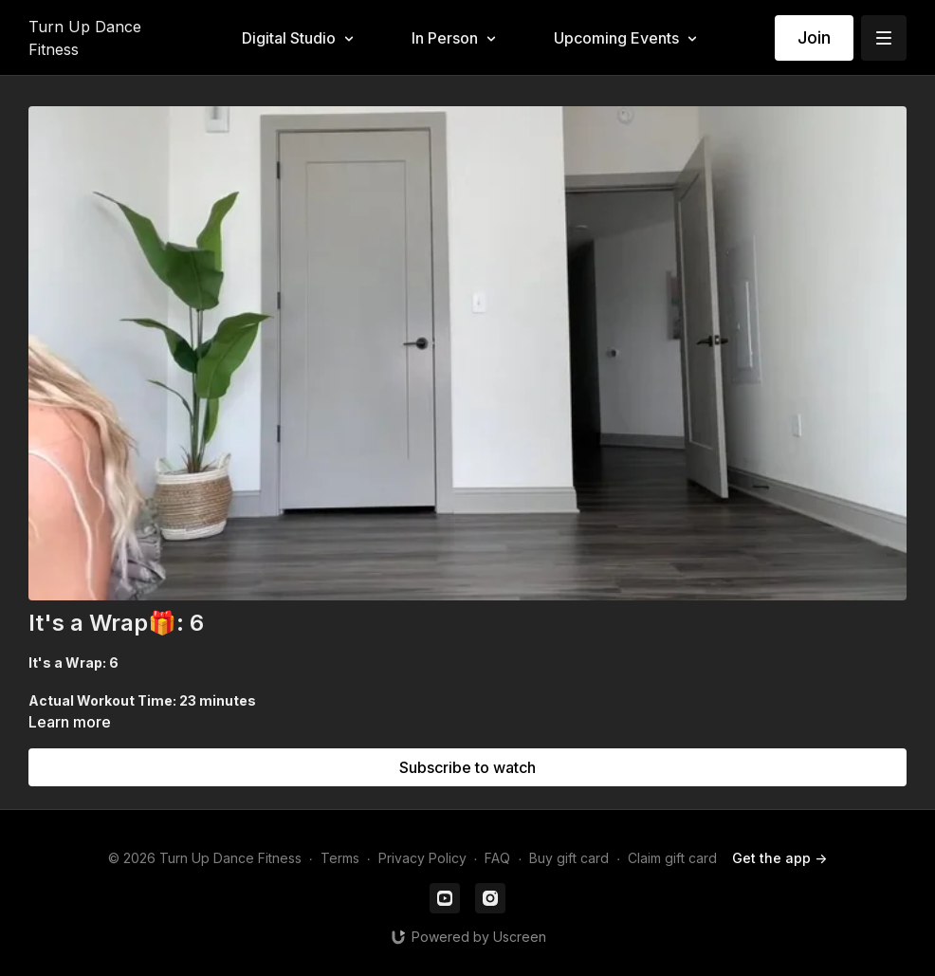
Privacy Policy (422, 858)
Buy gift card (569, 858)
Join (814, 37)
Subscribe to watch (467, 767)
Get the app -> (779, 858)
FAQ (497, 858)
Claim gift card (672, 858)
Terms (340, 858)
